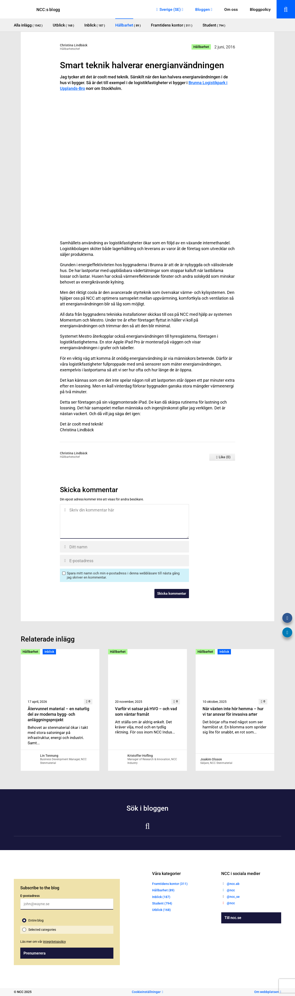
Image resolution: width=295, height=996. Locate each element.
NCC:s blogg (48, 9)
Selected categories (42, 929)
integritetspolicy (54, 941)
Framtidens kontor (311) (170, 884)
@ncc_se (233, 896)
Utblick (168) (161, 910)
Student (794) (162, 903)
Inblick (49, 651)
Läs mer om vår (43, 941)
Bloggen (202, 9)
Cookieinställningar (146, 992)
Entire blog (36, 920)
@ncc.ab (233, 884)
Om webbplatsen (266, 992)
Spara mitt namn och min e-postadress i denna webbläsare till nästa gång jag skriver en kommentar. (123, 575)
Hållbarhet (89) (163, 890)
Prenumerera (35, 953)
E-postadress (30, 896)
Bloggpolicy (260, 9)
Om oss (231, 9)
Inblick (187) (161, 897)
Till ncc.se (232, 918)
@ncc (231, 890)
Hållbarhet (201, 47)
